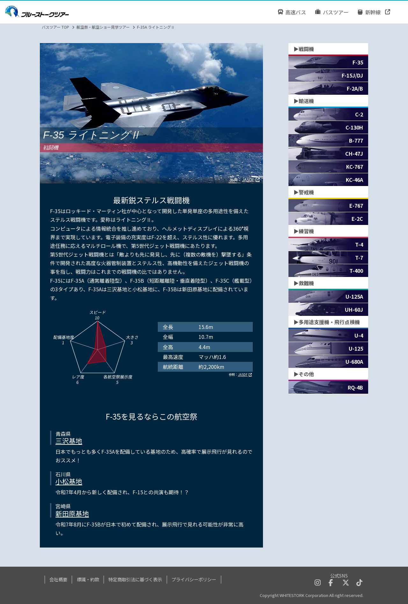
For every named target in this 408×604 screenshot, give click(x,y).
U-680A (354, 361)
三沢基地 (68, 440)
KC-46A (354, 179)
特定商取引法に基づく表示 (135, 579)
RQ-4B (355, 387)
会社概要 (58, 579)
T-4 (359, 244)
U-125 (356, 348)
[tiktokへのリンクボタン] (359, 583)
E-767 (356, 205)
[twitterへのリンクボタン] (345, 583)
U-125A (354, 296)
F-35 (358, 62)
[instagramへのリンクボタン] (318, 583)
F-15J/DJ (352, 75)
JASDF (248, 179)
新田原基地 (72, 513)
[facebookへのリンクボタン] (331, 583)
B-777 (356, 140)
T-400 (356, 270)
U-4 (358, 335)
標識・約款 (88, 579)
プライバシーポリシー (193, 579)
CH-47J (354, 153)
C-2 (359, 114)
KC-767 (354, 166)
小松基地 (68, 481)
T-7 (359, 257)
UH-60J (354, 309)
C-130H (354, 127)
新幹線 (369, 12)
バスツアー (331, 12)
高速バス (292, 12)
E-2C (357, 218)
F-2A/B (355, 88)
